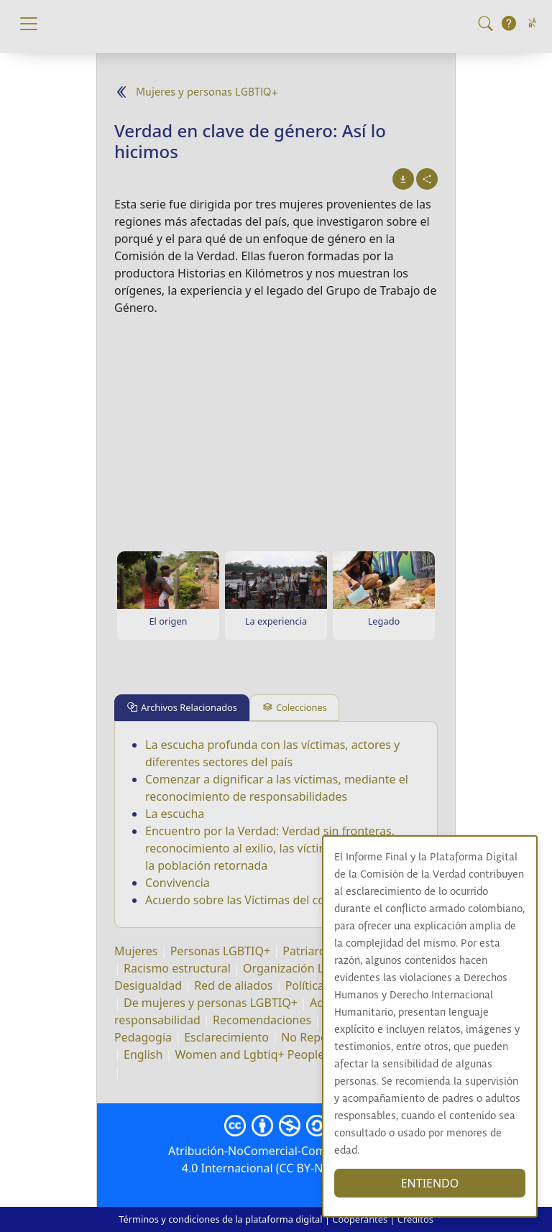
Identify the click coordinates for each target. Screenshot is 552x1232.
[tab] (181, 707)
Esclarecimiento (226, 1037)
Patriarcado (313, 951)
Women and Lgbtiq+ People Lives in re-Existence (305, 1054)
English (143, 1054)
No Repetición (318, 1037)
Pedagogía (143, 1037)
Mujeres (136, 951)
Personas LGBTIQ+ (220, 951)
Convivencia (177, 883)
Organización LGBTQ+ (302, 968)
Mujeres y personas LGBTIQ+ (207, 92)
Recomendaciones (262, 1020)
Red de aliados (233, 985)
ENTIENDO (430, 1183)
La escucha (174, 814)
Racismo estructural (177, 968)
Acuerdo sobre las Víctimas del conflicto (252, 900)
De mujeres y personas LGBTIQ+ (211, 1003)
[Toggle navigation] (29, 23)
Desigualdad (148, 985)
